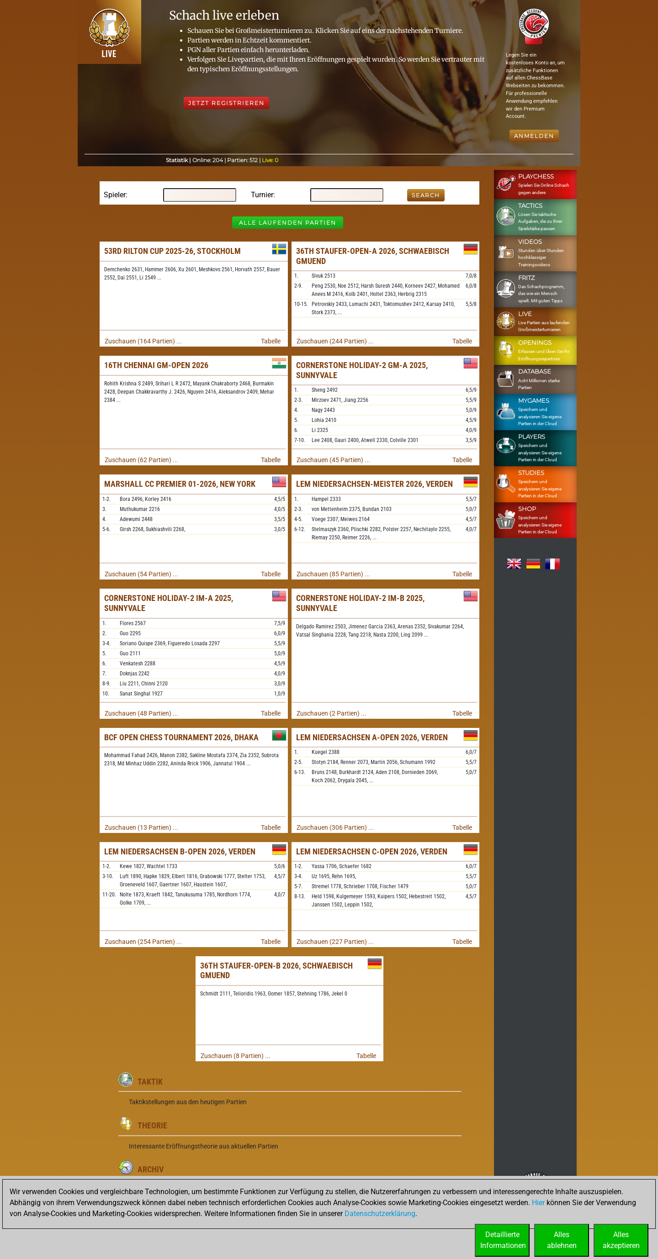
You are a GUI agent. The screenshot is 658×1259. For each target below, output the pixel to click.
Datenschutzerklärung (380, 1213)
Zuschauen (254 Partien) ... (143, 941)
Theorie (152, 1125)
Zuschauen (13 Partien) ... (141, 827)
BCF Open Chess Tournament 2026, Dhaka (181, 737)
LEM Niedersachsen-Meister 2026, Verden (374, 484)
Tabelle (271, 341)
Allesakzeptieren (621, 1240)
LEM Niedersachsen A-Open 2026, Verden (372, 737)
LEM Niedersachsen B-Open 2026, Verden (179, 851)
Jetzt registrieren (226, 103)
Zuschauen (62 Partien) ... (141, 460)
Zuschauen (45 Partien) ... (333, 460)
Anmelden (534, 135)
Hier (538, 1202)
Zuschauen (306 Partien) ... (335, 827)
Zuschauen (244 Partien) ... (335, 341)
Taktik (150, 1081)
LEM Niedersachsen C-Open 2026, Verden (371, 851)
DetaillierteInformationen (503, 1240)
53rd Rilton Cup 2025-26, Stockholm (172, 251)
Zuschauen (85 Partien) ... (333, 574)
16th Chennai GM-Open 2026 (156, 365)
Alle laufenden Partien (287, 222)
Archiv (151, 1169)
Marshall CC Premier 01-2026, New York (179, 484)
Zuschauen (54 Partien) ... (141, 574)
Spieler (115, 194)
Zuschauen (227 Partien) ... (335, 941)
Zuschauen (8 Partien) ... (236, 1055)
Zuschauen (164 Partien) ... (143, 341)
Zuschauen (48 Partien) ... (141, 713)
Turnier (262, 194)
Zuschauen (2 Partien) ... (331, 713)
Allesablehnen (562, 1240)
